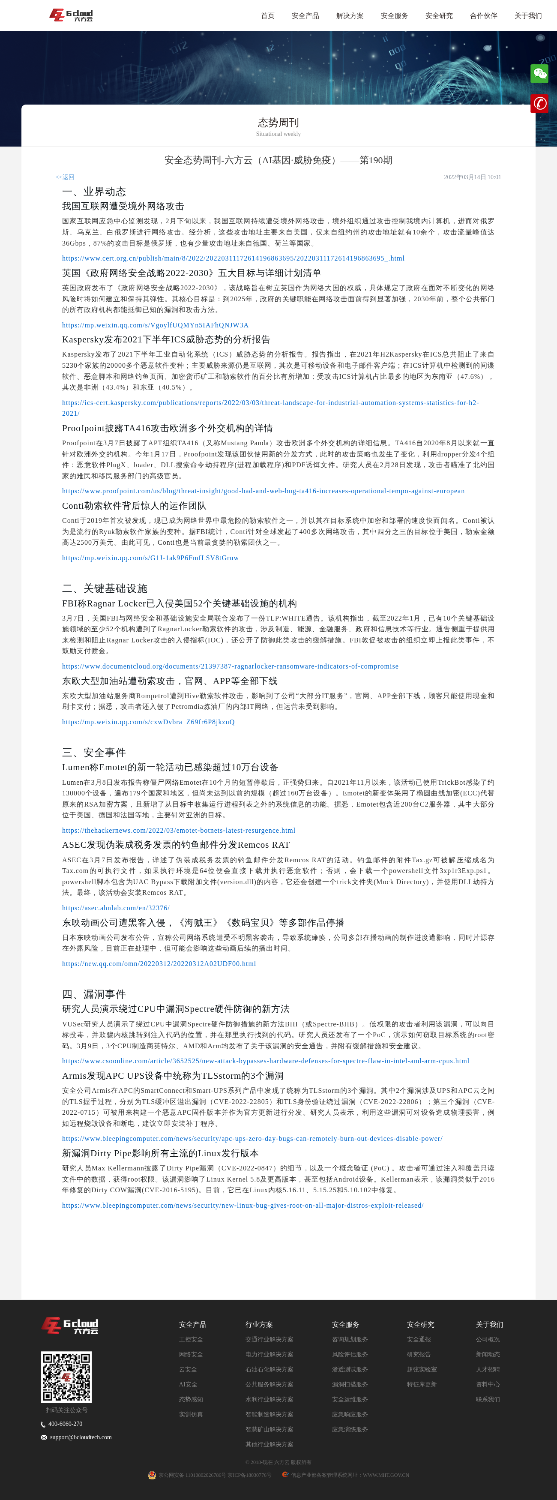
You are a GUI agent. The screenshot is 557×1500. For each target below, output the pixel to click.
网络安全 (191, 1354)
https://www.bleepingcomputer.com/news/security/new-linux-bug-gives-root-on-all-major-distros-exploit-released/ (243, 1205)
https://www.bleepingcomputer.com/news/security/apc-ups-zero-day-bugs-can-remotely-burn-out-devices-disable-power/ (252, 1138)
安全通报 (419, 1339)
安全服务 (394, 15)
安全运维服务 (350, 1399)
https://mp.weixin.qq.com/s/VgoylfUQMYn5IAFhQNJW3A (155, 325)
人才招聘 (488, 1369)
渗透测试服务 (350, 1369)
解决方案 (350, 15)
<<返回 (65, 177)
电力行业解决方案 (269, 1354)
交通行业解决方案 (269, 1339)
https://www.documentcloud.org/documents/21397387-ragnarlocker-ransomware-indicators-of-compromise (230, 666)
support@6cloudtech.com (76, 1437)
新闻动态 (488, 1354)
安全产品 (305, 15)
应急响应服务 (350, 1414)
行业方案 (259, 1324)
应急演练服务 (350, 1429)
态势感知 (191, 1399)
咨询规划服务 (350, 1339)
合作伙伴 (483, 15)
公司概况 (488, 1339)
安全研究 (439, 15)
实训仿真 (191, 1414)
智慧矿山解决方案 (269, 1429)
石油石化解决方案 (269, 1369)
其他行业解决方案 (269, 1444)
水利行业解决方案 (269, 1399)
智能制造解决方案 (269, 1414)
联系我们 (488, 1399)
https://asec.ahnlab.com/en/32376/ (116, 908)
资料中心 (488, 1384)
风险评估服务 (350, 1354)
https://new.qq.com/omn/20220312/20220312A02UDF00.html (159, 963)
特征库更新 (422, 1384)
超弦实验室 (422, 1369)
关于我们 (528, 15)
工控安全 (191, 1339)
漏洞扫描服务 (350, 1384)
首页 (268, 15)
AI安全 (188, 1384)
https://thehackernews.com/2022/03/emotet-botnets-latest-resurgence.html (179, 830)
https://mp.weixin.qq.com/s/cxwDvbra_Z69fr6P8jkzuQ (148, 722)
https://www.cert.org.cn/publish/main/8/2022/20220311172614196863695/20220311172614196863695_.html (233, 258)
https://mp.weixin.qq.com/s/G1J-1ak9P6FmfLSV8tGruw (150, 557)
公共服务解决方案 (269, 1384)
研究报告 (419, 1354)
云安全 (188, 1369)
